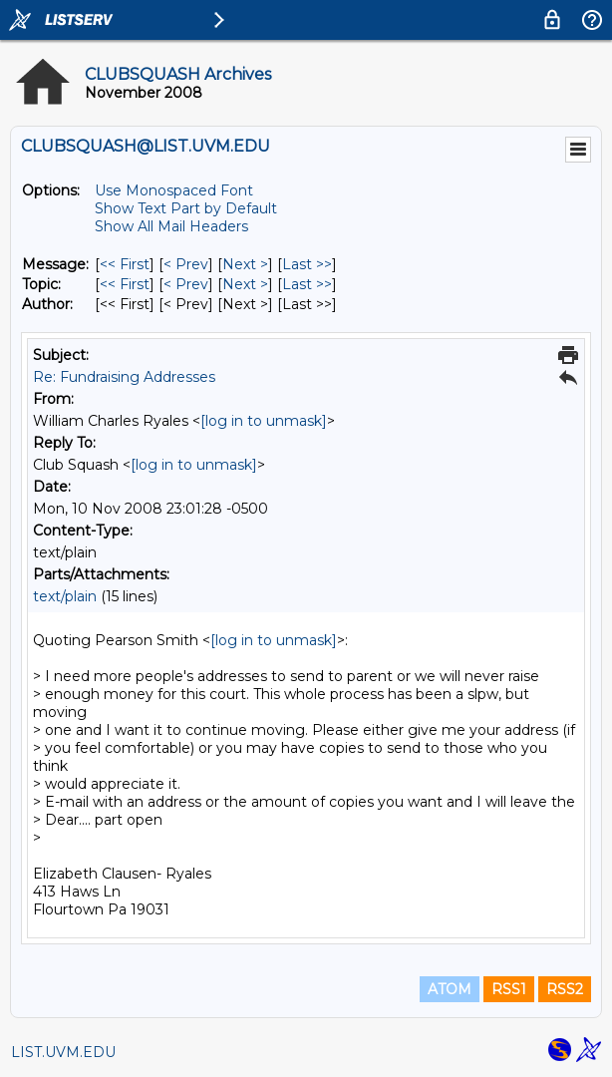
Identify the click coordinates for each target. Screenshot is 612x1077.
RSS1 (508, 989)
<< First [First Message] (125, 264)
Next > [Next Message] (245, 264)
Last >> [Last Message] (307, 264)
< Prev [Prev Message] (185, 264)
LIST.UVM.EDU (63, 1052)
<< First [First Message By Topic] (125, 284)
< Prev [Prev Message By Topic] (185, 284)
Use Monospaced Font (174, 190)
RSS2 (564, 989)
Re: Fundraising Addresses (124, 377)
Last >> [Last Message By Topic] (307, 284)
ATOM (449, 989)
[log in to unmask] (263, 421)
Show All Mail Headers (171, 226)
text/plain (65, 596)
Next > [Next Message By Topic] (245, 284)
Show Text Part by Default (186, 208)
